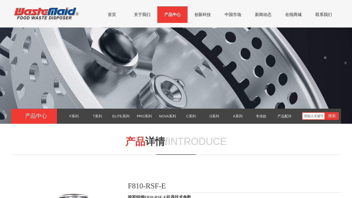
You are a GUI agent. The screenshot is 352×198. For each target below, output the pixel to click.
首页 (112, 14)
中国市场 (233, 14)
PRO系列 (144, 116)
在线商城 (293, 14)
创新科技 (202, 14)
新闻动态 (263, 14)
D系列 (214, 116)
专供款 (261, 116)
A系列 (238, 116)
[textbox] (313, 116)
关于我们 (142, 14)
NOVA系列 (167, 116)
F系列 (74, 116)
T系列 (97, 116)
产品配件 (284, 116)
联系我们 (323, 14)
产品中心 (172, 14)
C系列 (191, 116)
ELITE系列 (120, 116)
